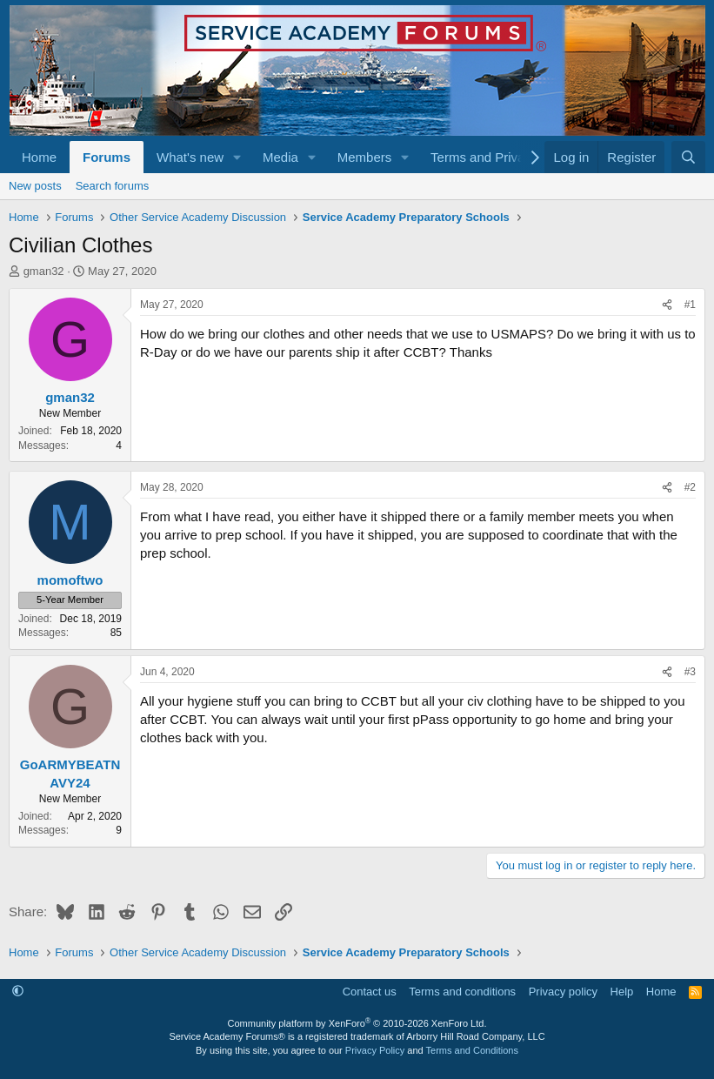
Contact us (370, 991)
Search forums (113, 185)
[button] (237, 157)
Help (622, 991)
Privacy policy (563, 991)
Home (39, 157)
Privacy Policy (374, 1050)
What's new (190, 157)
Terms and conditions (462, 991)
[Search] (688, 157)
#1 (690, 304)
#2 (690, 487)
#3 (690, 672)
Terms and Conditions (472, 1050)
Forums (106, 157)
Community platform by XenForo (357, 1023)
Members (364, 157)
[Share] (667, 305)
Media (280, 157)
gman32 (43, 271)
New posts (35, 185)
